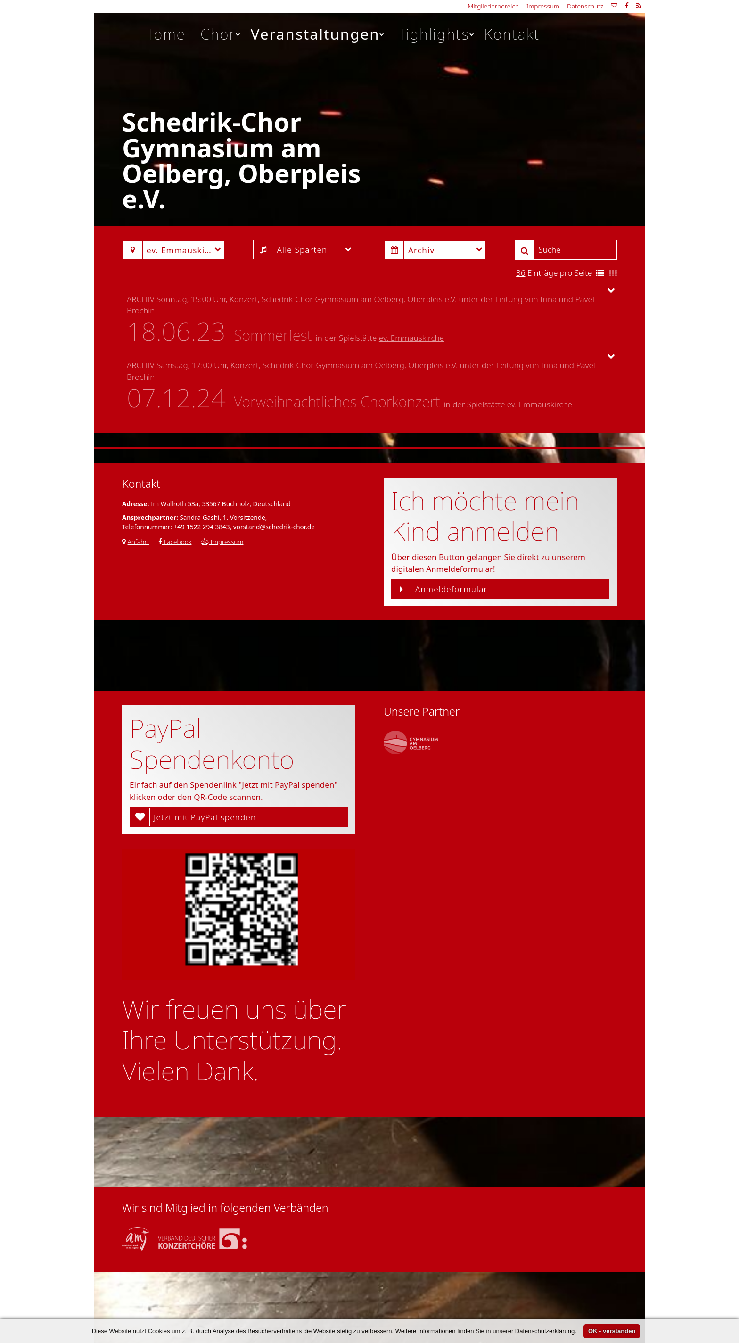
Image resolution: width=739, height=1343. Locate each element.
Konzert (244, 299)
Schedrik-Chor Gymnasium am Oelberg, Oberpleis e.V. (359, 299)
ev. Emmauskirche (411, 337)
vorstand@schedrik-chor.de (274, 526)
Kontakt (512, 34)
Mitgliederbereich (493, 5)
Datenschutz (585, 5)
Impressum (542, 5)
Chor (220, 34)
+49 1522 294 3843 (201, 526)
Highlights (434, 34)
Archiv (141, 299)
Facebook (175, 541)
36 (520, 272)
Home (164, 34)
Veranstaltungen (318, 34)
